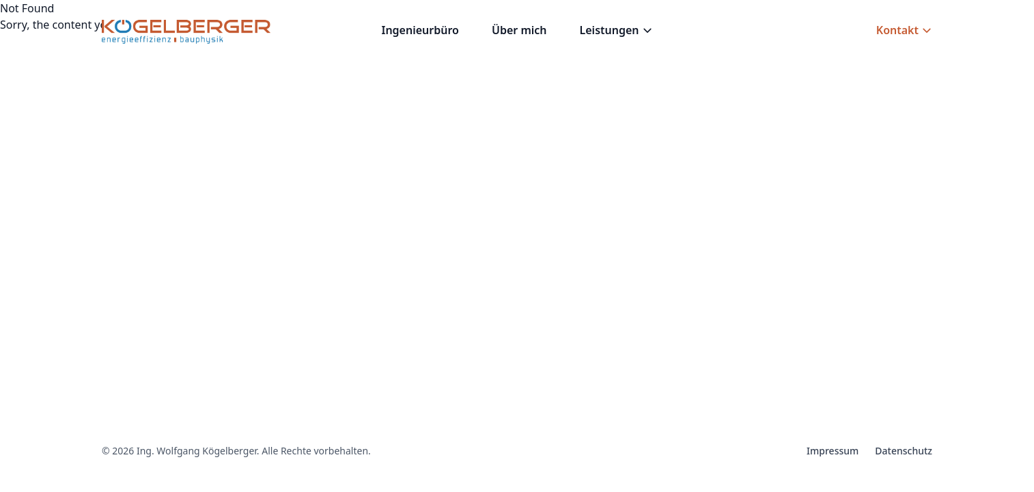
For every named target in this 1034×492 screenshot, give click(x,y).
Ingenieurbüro (419, 30)
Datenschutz (903, 450)
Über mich (519, 30)
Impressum (832, 450)
